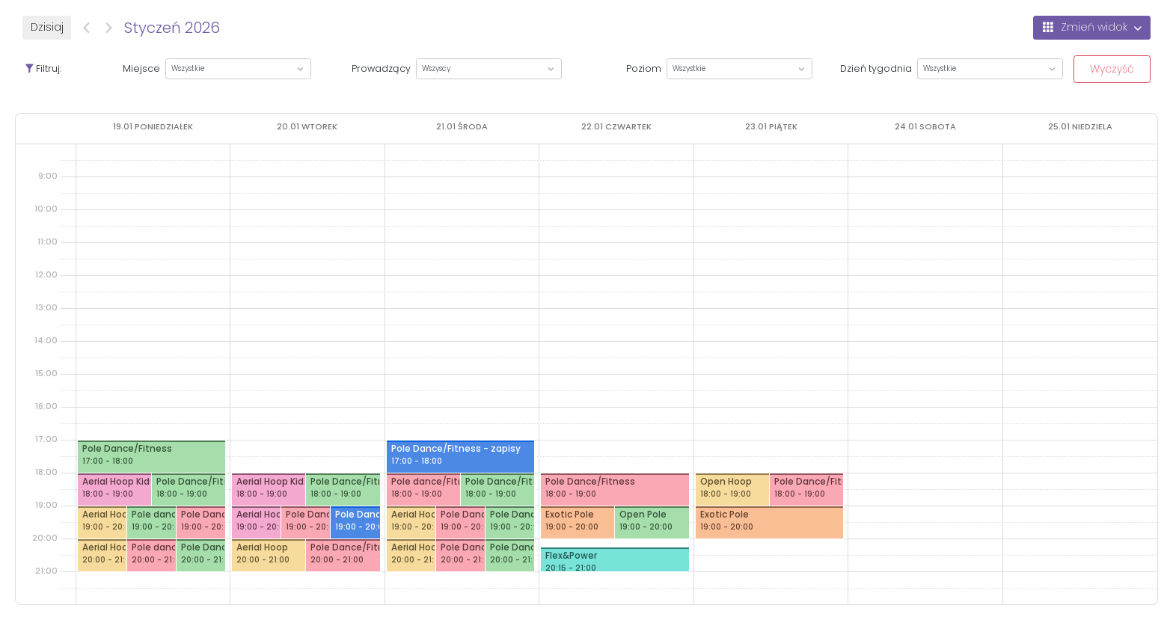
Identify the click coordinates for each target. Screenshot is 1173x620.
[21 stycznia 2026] (462, 127)
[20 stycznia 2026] (307, 127)
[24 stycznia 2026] (925, 127)
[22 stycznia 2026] (616, 127)
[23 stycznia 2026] (771, 127)
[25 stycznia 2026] (1080, 127)
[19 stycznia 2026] (153, 127)
